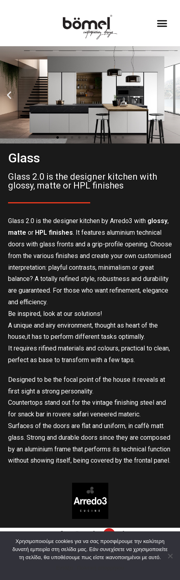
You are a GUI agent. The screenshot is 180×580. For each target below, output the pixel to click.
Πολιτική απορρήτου (100, 568)
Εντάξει (64, 568)
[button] (162, 23)
